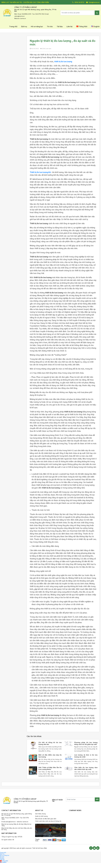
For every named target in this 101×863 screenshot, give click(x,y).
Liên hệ (69, 26)
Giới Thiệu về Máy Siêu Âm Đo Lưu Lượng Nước (50, 768)
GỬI (97, 799)
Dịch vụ (24, 26)
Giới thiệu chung (40, 814)
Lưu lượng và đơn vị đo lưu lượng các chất (85, 756)
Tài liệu (60, 26)
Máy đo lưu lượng (7, 824)
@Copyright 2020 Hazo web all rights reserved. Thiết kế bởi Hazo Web (24, 848)
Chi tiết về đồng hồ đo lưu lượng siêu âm (50, 743)
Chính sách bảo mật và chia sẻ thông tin (48, 821)
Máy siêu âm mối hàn (16, 828)
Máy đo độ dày (18, 824)
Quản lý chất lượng (41, 816)
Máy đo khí (5, 828)
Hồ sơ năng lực (37, 26)
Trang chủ (13, 26)
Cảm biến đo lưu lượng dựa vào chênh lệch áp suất (85, 768)
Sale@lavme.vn (93, 2)
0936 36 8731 (78, 2)
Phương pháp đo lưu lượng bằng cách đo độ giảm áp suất (85, 743)
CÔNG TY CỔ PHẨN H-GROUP (25, 7)
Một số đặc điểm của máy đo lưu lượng (50, 756)
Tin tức (50, 26)
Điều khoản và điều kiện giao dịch (45, 819)
